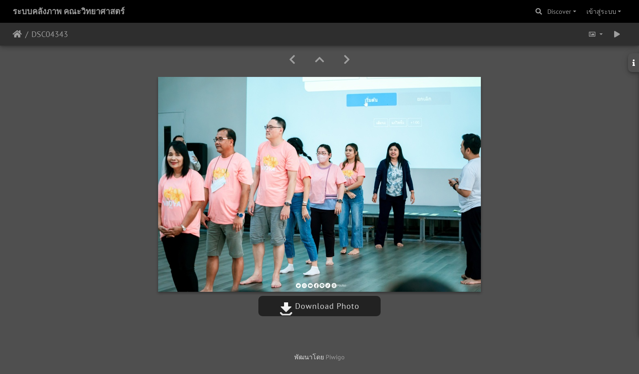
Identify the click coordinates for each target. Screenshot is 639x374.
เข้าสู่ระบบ (601, 11)
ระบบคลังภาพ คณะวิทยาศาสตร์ (69, 11)
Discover (559, 11)
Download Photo (319, 306)
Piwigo (335, 357)
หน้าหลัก (17, 34)
